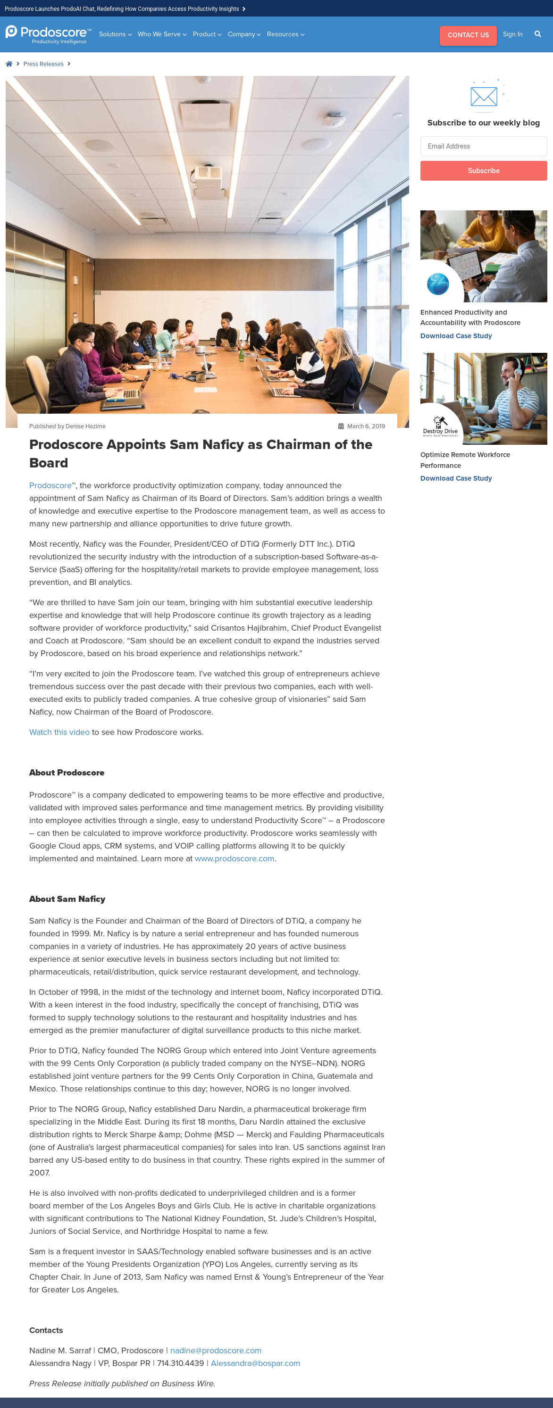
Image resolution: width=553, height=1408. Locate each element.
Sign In (513, 34)
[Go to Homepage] (48, 34)
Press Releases (44, 63)
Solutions (112, 34)
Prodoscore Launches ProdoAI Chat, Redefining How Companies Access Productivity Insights (122, 9)
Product (204, 34)
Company (241, 34)
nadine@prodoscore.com (216, 1350)
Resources (283, 34)
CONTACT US (468, 35)
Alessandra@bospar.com (256, 1363)
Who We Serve (159, 34)
